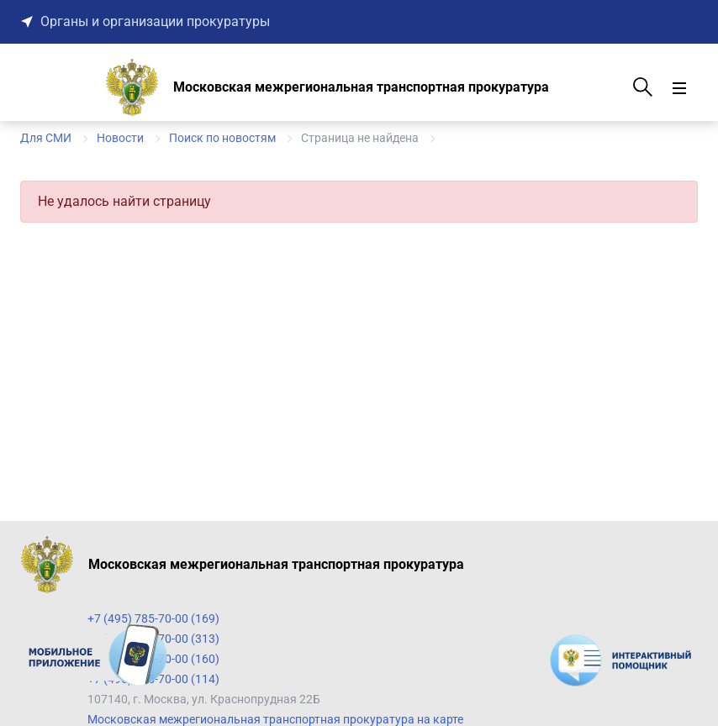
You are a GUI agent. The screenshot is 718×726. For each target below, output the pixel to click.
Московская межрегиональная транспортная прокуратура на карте (275, 719)
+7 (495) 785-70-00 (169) (153, 618)
